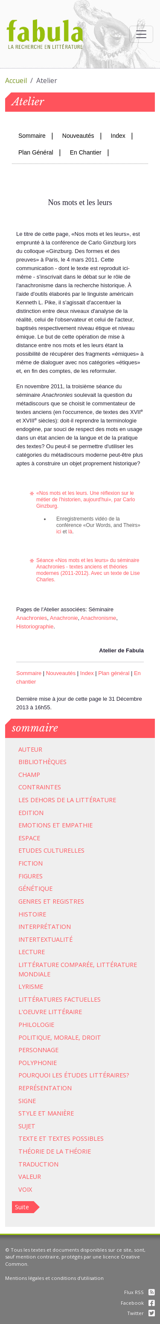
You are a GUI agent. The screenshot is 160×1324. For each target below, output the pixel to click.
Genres (29, 901)
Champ (29, 775)
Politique (34, 1037)
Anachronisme (98, 618)
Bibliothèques (42, 762)
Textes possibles (76, 1138)
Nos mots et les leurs (82, 560)
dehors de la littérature (73, 800)
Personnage (38, 1050)
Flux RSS (139, 1292)
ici (58, 532)
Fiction (30, 863)
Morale (66, 1037)
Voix (25, 1189)
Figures (30, 876)
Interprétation (44, 926)
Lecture (31, 952)
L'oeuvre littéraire (50, 1012)
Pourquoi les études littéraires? (73, 1075)
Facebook (138, 1303)
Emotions (34, 825)
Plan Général (35, 152)
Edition (31, 813)
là (70, 532)
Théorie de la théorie (54, 1151)
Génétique (35, 888)
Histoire (32, 914)
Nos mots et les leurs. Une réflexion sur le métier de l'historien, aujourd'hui (85, 496)
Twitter (141, 1313)
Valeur (29, 1176)
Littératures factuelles (59, 999)
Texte (27, 1138)
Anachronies (50, 567)
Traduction (38, 1164)
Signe (27, 1101)
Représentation (45, 1088)
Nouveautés (78, 135)
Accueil (16, 80)
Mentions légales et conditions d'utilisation (54, 1278)
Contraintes (39, 787)
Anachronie (64, 618)
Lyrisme (30, 986)
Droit (91, 1037)
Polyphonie (37, 1063)
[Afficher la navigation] (141, 34)
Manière (60, 1113)
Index (118, 135)
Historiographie (34, 626)
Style (27, 1113)
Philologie (36, 1025)
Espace (29, 838)
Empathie (77, 825)
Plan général (113, 673)
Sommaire (32, 135)
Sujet (26, 1126)
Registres (68, 901)
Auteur (30, 749)
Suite (22, 1207)
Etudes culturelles (51, 850)
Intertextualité (45, 939)
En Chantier (86, 152)
